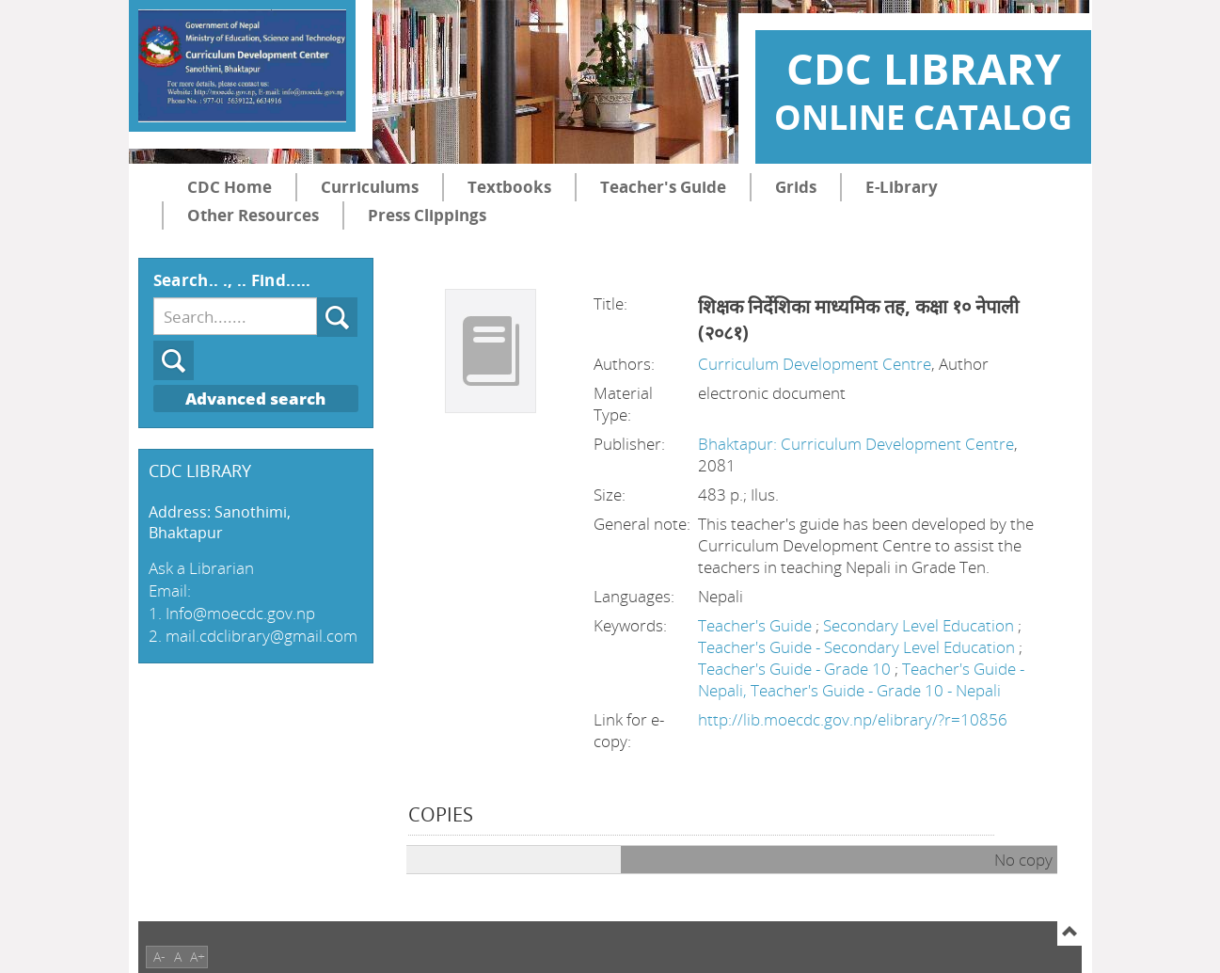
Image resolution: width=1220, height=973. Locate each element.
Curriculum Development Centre (814, 364)
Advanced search (255, 398)
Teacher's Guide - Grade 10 (796, 668)
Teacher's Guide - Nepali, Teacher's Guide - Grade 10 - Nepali (861, 679)
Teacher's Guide (663, 187)
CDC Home (229, 187)
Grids (795, 187)
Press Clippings (427, 215)
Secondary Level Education (920, 625)
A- (159, 956)
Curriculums (370, 187)
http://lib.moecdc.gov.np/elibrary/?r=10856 (852, 719)
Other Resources (253, 215)
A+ (197, 956)
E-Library (901, 187)
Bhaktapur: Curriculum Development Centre (856, 444)
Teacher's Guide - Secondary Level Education (858, 647)
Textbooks (509, 187)
